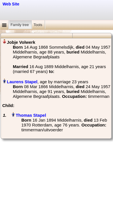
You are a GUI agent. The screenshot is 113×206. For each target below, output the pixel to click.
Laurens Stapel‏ (22, 81)
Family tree (20, 25)
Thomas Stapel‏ (31, 115)
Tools (38, 25)
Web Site (11, 4)
